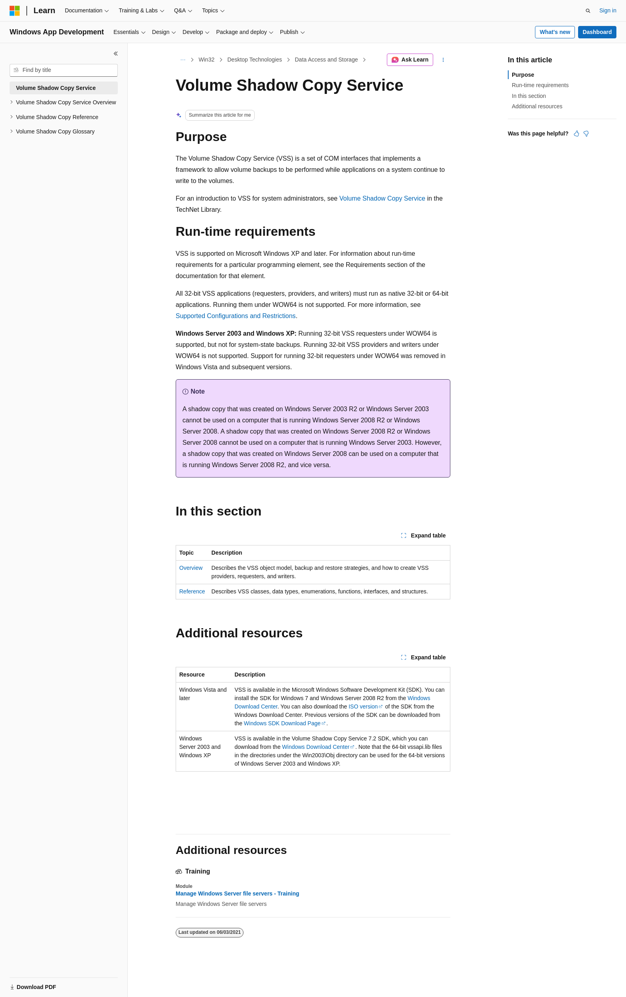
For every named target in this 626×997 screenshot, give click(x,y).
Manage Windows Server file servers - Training (237, 893)
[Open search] (588, 11)
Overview (190, 568)
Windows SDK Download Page (282, 723)
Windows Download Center (316, 747)
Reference (192, 591)
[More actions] (443, 60)
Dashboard (597, 32)
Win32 (207, 59)
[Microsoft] (15, 11)
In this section (529, 96)
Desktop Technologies (254, 59)
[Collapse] (115, 53)
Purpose (523, 75)
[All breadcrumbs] (183, 60)
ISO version (363, 706)
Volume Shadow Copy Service (382, 198)
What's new (555, 32)
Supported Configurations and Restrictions (236, 315)
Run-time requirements (540, 85)
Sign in (607, 10)
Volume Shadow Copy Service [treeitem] (56, 88)
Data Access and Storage (326, 59)
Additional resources (537, 106)
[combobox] (64, 70)
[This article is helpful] (576, 133)
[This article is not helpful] (586, 133)
